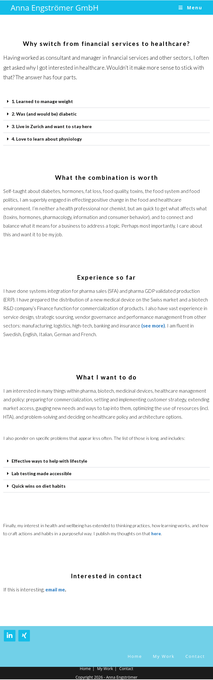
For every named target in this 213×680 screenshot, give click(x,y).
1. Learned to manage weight (42, 101)
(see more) (153, 325)
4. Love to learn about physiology (47, 139)
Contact (195, 656)
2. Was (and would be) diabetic (44, 114)
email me (55, 589)
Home (135, 656)
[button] (106, 101)
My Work (164, 656)
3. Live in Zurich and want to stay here (52, 126)
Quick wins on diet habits (39, 486)
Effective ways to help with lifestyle (49, 461)
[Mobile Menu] (190, 7)
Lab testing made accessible (41, 473)
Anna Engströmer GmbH (54, 7)
